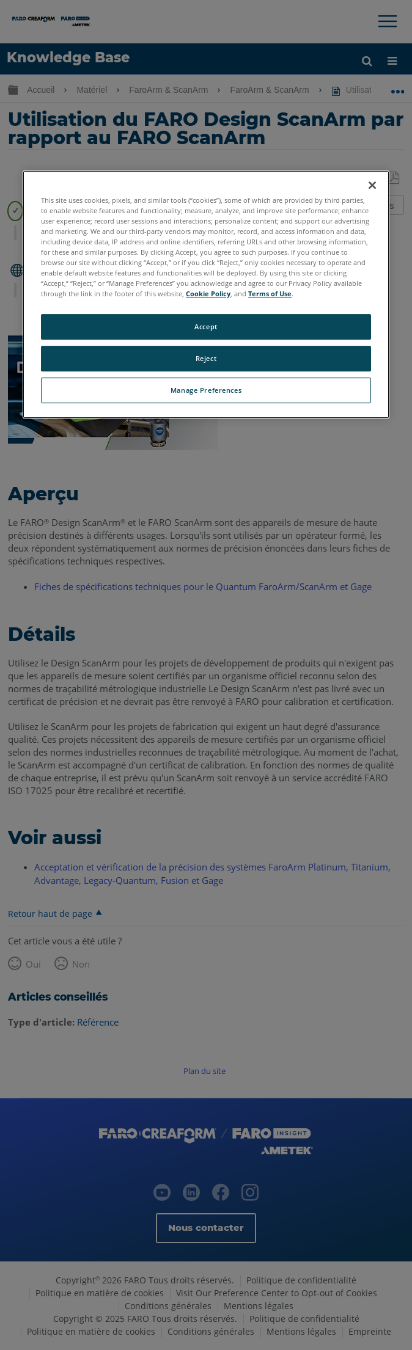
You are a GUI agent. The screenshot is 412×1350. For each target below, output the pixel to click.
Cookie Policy (208, 293)
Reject (206, 358)
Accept (205, 326)
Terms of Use (270, 293)
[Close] (372, 185)
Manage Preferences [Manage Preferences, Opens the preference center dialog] (206, 390)
